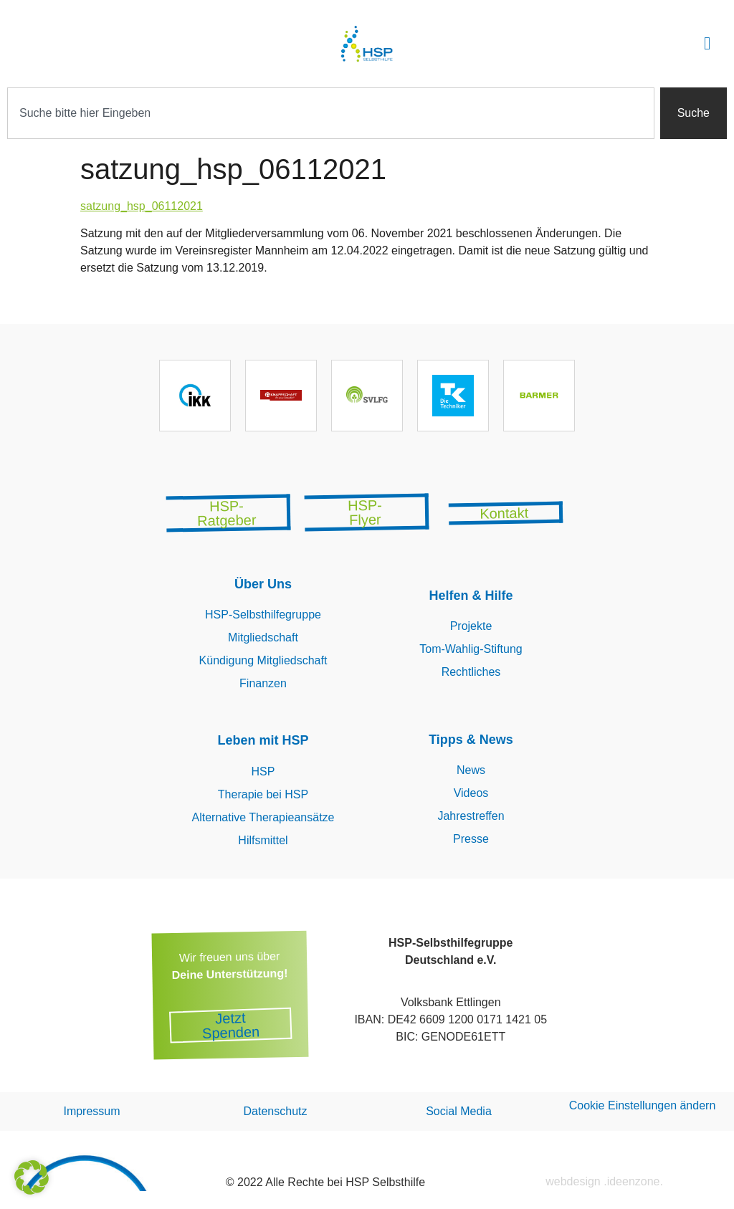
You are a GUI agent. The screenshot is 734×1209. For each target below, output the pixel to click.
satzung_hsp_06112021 (141, 206)
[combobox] (330, 113)
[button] (707, 43)
